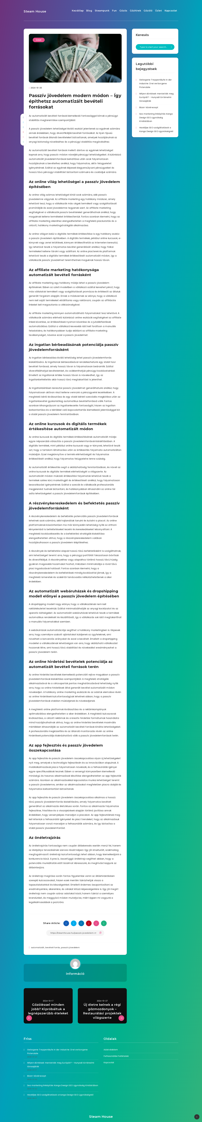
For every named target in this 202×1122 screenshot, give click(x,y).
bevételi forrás (52, 947)
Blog (89, 10)
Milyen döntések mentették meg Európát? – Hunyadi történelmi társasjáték (156, 97)
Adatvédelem (111, 1049)
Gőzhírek (135, 10)
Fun (114, 10)
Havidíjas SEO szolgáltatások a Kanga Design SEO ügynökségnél (60, 1094)
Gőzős (123, 10)
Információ (75, 974)
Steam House (35, 11)
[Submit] (171, 47)
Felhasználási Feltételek (116, 1056)
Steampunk (102, 10)
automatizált (37, 947)
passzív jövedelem (70, 947)
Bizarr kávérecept (148, 107)
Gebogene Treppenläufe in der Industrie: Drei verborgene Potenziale (155, 83)
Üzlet (158, 10)
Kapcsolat (171, 10)
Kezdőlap (78, 10)
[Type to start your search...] (155, 47)
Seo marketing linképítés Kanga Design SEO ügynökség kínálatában (156, 117)
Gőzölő (148, 10)
